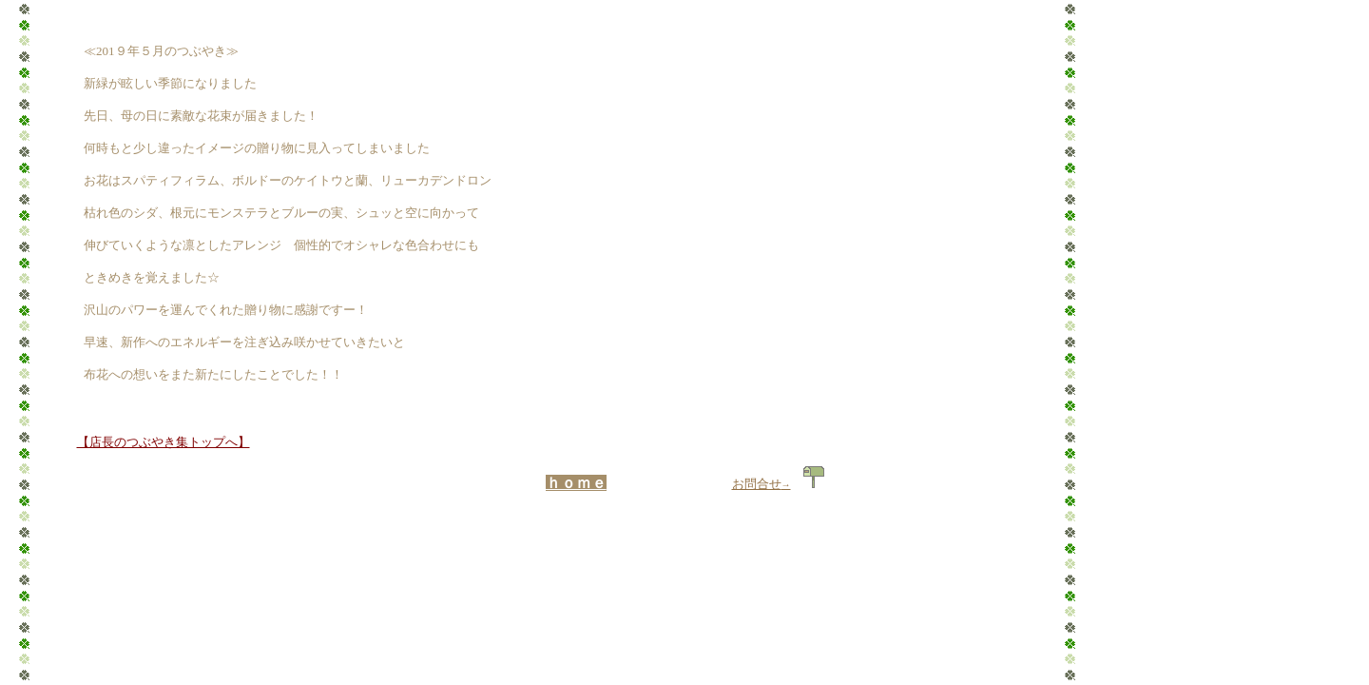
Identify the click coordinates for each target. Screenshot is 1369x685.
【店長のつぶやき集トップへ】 (163, 442)
